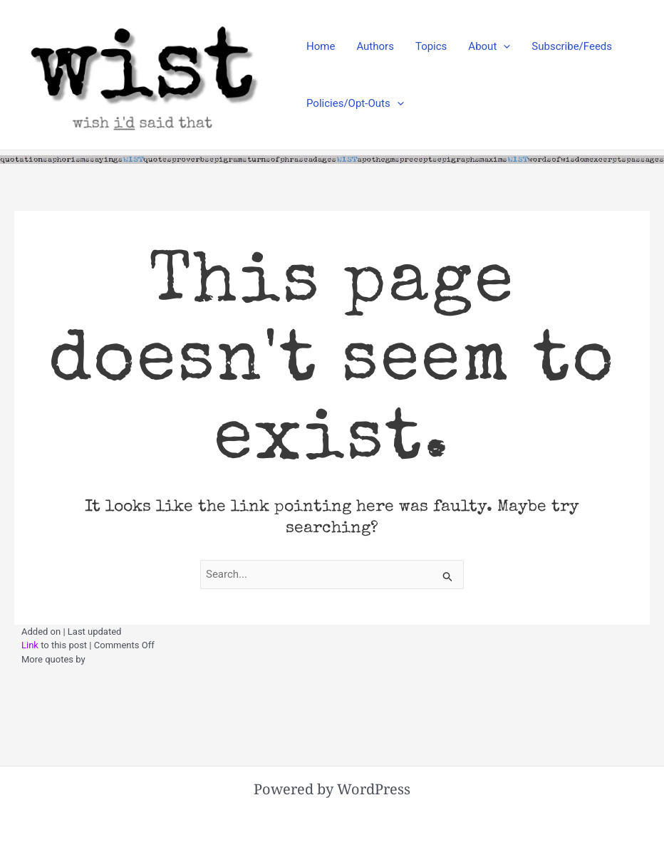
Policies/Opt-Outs (355, 103)
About (489, 46)
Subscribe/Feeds (571, 46)
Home (320, 46)
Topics (431, 46)
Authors (375, 46)
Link (29, 645)
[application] (503, 46)
